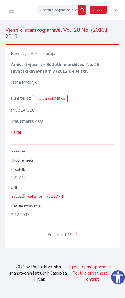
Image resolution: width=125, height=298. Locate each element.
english (98, 9)
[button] (114, 10)
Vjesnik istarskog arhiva (33, 30)
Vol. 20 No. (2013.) (85, 30)
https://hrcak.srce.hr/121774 (37, 196)
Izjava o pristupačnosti (90, 267)
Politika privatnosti (90, 273)
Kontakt (91, 279)
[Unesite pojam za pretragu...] (58, 10)
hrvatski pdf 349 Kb (50, 98)
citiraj (16, 132)
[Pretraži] (82, 10)
